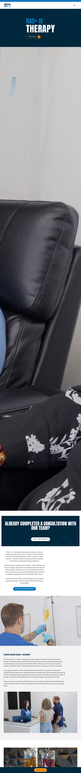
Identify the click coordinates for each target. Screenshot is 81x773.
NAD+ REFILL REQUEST (40, 539)
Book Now (32, 37)
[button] (74, 5)
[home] (7, 5)
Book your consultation (24, 588)
